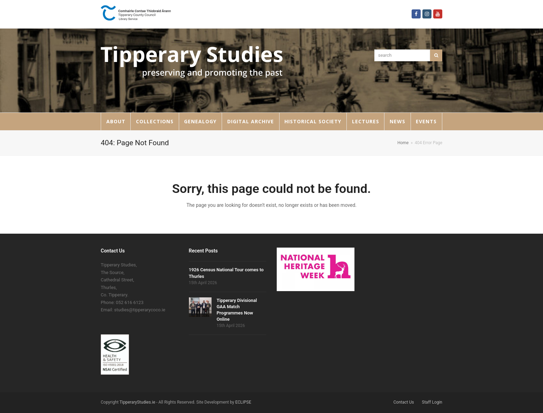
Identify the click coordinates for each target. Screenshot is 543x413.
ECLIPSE (243, 402)
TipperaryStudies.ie (137, 402)
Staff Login (432, 402)
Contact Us (403, 402)
